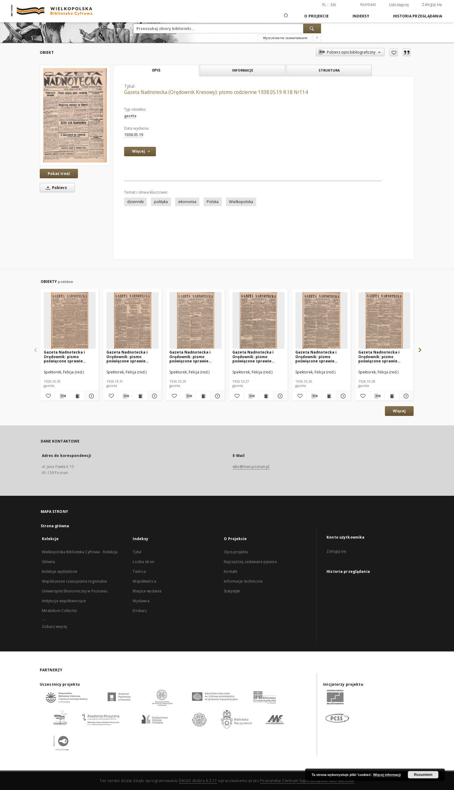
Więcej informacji (387, 775)
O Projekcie (316, 16)
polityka (161, 201)
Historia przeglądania (417, 16)
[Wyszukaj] (312, 28)
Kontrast (368, 4)
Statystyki (232, 591)
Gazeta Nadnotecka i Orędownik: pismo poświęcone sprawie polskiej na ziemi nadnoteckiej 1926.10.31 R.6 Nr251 (129, 356)
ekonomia (187, 201)
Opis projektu (236, 551)
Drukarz (140, 610)
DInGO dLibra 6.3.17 (198, 780)
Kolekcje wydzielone (59, 571)
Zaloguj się (432, 4)
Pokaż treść (59, 173)
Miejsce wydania (147, 591)
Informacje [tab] (242, 70)
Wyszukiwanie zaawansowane (285, 38)
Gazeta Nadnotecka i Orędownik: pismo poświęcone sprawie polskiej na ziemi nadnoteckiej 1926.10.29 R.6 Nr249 (192, 356)
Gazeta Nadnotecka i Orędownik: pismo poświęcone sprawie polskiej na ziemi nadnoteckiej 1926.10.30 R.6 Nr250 (67, 356)
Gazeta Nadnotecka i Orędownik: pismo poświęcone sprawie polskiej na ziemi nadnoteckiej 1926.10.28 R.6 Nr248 (381, 356)
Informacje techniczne (243, 581)
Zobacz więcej (54, 626)
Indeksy (360, 16)
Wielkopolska (241, 201)
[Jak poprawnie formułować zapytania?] (317, 38)
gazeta (130, 115)
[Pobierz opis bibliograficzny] (62, 396)
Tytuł (137, 551)
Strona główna (55, 526)
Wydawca (141, 600)
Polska (213, 201)
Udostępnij (399, 4)
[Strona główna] (285, 16)
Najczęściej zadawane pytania (250, 561)
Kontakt (230, 571)
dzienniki (135, 201)
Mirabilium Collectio (59, 610)
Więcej (399, 411)
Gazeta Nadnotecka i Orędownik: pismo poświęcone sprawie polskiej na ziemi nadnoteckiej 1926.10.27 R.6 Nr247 (255, 356)
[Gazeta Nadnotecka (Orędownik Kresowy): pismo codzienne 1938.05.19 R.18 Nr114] (75, 115)
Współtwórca (144, 581)
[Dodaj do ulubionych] (393, 52)
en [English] (333, 5)
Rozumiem (423, 775)
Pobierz (55, 187)
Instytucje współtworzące (64, 600)
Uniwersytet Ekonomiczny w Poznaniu (75, 591)
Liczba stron (143, 561)
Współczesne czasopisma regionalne (74, 581)
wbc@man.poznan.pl (251, 466)
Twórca (139, 571)
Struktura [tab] (329, 70)
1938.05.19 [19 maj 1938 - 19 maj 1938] (133, 134)
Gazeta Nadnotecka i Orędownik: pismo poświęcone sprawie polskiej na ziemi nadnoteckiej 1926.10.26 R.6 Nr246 (318, 356)
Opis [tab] (156, 70)
